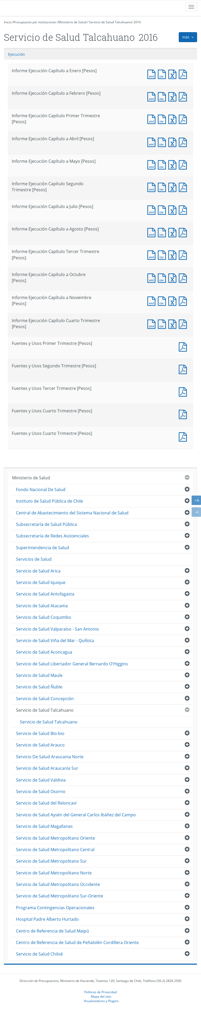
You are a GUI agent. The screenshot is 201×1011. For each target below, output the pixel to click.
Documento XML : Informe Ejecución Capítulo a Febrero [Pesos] (152, 96)
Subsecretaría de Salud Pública (46, 524)
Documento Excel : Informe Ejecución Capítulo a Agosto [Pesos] (173, 232)
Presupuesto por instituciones (35, 22)
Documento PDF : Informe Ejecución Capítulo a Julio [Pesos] (184, 209)
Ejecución (16, 54)
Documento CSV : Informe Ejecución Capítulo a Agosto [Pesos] (163, 232)
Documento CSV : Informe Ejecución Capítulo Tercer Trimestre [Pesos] (163, 254)
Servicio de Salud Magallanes (44, 826)
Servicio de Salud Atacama (42, 606)
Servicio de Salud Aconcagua (44, 652)
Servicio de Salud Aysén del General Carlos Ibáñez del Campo (76, 815)
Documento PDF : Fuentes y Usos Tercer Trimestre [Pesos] (184, 391)
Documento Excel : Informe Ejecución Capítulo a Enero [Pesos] (173, 74)
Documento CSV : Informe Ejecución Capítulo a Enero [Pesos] (163, 74)
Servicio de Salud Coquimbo (43, 617)
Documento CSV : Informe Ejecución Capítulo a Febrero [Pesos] (163, 96)
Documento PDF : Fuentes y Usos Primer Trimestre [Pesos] (184, 346)
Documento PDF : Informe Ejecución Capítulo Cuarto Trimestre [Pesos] (184, 323)
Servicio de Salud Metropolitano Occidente (58, 884)
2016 (137, 22)
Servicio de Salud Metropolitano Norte (54, 873)
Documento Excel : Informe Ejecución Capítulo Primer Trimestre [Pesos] (173, 119)
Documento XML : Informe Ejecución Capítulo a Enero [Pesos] (152, 74)
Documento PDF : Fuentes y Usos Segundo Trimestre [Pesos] (184, 369)
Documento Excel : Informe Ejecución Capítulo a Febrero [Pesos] (173, 96)
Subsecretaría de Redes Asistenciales (52, 536)
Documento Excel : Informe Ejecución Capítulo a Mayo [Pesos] (173, 164)
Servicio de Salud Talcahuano (110, 22)
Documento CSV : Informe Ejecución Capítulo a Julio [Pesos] (163, 209)
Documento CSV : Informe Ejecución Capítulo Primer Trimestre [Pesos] (163, 119)
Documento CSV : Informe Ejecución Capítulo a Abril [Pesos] (163, 142)
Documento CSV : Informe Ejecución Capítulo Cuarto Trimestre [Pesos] (163, 323)
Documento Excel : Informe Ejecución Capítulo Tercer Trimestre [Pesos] (173, 254)
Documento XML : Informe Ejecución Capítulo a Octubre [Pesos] (152, 277)
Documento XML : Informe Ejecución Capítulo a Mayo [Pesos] (152, 164)
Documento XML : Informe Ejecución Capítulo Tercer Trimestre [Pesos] (152, 254)
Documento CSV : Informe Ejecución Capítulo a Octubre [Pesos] (163, 277)
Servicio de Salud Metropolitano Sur (51, 861)
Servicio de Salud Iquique (40, 582)
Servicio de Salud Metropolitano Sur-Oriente (59, 896)
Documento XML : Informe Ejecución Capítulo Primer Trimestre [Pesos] (152, 119)
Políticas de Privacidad (100, 992)
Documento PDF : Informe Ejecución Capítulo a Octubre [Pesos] (184, 277)
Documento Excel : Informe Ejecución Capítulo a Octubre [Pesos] (173, 277)
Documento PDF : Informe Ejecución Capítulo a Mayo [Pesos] (184, 164)
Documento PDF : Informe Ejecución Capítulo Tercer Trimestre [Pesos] (184, 254)
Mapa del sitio (101, 996)
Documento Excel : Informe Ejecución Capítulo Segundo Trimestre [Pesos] (173, 187)
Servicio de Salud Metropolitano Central (55, 849)
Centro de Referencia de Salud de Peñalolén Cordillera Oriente (77, 942)
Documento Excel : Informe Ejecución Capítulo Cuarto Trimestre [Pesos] (173, 323)
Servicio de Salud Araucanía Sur (47, 768)
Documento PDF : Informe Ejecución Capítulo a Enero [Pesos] (184, 74)
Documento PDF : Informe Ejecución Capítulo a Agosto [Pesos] (184, 232)
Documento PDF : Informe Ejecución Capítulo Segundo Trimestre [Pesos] (184, 187)
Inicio (8, 22)
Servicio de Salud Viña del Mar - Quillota (55, 640)
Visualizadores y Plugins (101, 1001)
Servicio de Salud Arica (38, 571)
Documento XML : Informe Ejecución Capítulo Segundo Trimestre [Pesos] (152, 187)
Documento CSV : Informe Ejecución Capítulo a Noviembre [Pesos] (163, 300)
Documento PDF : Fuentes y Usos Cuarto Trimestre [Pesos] (184, 414)
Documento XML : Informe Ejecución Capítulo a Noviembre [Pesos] (152, 300)
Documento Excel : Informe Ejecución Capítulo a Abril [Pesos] (173, 142)
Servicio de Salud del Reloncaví (46, 803)
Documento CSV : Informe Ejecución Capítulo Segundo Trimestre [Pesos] (163, 187)
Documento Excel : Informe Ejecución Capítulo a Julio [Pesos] (173, 209)
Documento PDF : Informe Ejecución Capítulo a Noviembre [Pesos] (184, 300)
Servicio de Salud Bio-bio (40, 733)
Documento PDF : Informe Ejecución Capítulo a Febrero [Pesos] (184, 96)
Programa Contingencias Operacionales (55, 908)
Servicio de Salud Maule (39, 675)
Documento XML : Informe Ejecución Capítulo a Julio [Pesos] (152, 209)
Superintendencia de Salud (42, 548)
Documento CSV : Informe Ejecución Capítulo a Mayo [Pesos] (163, 164)
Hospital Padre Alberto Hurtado (47, 919)
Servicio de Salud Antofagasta (45, 594)
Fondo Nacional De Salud (40, 489)
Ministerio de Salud (72, 22)
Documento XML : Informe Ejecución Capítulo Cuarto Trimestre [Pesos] (152, 323)
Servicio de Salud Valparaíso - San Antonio (57, 629)
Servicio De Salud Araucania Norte (49, 757)
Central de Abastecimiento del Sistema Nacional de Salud (72, 513)
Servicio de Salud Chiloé (39, 954)
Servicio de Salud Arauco (40, 745)
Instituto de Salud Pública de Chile (49, 501)
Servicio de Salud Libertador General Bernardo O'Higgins (72, 664)
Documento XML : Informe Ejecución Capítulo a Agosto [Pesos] (152, 232)
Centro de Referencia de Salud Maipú (52, 931)
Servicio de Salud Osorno (40, 791)
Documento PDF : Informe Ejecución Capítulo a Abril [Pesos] (184, 142)
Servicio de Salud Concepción (45, 698)
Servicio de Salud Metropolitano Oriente (55, 838)
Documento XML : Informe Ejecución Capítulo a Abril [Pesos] (152, 142)
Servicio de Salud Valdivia (41, 780)
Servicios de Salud (34, 559)
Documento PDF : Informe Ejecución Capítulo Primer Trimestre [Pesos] (184, 119)
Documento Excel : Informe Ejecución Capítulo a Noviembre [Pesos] (173, 300)
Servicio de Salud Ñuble (39, 687)
